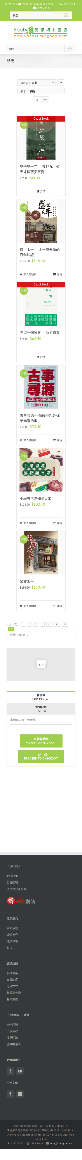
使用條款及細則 (16, 889)
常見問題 (12, 1038)
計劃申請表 (14, 1044)
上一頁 (13, 624)
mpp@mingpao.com (61, 1143)
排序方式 (29, 82)
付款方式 (12, 986)
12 (57, 624)
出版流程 (12, 1031)
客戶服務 (12, 999)
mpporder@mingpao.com (37, 3)
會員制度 (12, 979)
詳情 (42, 191)
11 (49, 624)
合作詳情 (12, 1024)
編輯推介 (12, 935)
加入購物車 (30, 274)
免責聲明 (12, 882)
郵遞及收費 (14, 993)
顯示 (28, 91)
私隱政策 (12, 876)
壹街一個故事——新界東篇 (40, 332)
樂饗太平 (27, 581)
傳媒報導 (12, 941)
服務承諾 (12, 973)
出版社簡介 (14, 866)
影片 (9, 948)
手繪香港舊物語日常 (35, 498)
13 (65, 624)
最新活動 (12, 928)
